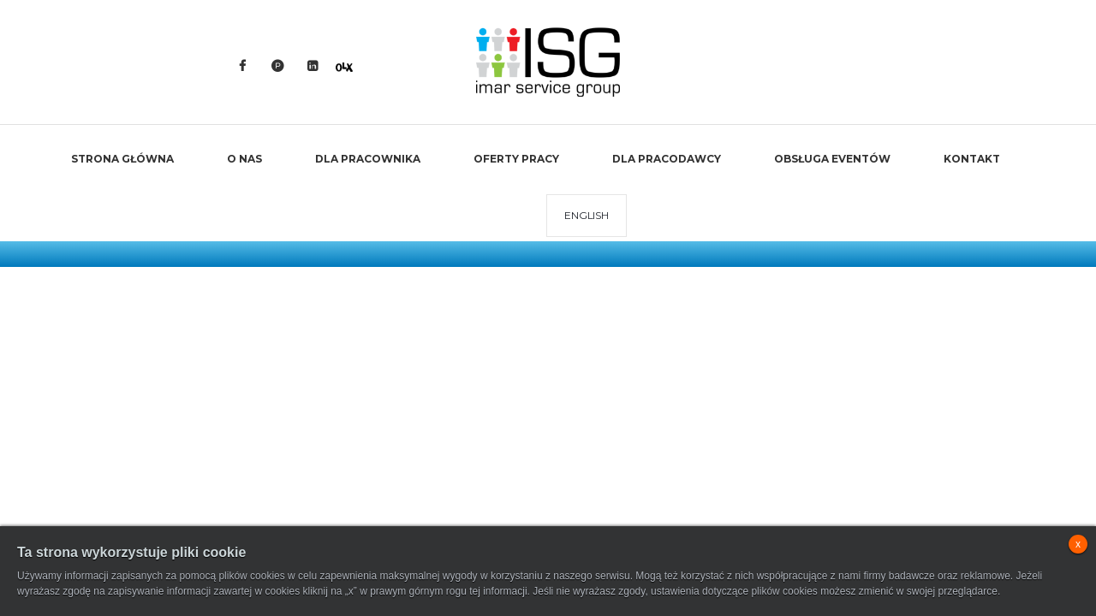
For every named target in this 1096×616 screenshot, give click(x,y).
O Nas (244, 158)
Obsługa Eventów (832, 158)
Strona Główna (122, 158)
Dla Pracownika (367, 158)
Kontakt (972, 158)
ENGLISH (586, 215)
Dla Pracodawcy (666, 158)
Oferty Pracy (516, 158)
